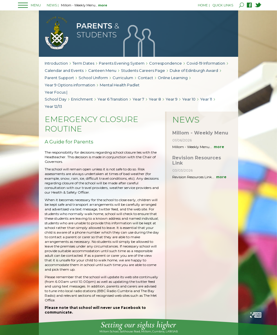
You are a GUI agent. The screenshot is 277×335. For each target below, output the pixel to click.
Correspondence (165, 63)
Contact (145, 77)
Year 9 (172, 99)
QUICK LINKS (223, 5)
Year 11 (206, 99)
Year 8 (155, 99)
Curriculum (123, 77)
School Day (55, 99)
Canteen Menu (102, 70)
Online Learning (173, 77)
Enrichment (82, 99)
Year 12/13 (53, 106)
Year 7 (138, 99)
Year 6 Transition (112, 99)
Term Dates (83, 63)
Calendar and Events (64, 70)
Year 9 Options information (70, 85)
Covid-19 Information (206, 63)
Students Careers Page (143, 70)
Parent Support (59, 77)
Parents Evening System (121, 63)
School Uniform (93, 77)
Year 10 (188, 99)
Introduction (56, 63)
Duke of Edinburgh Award (194, 70)
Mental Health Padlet (120, 85)
